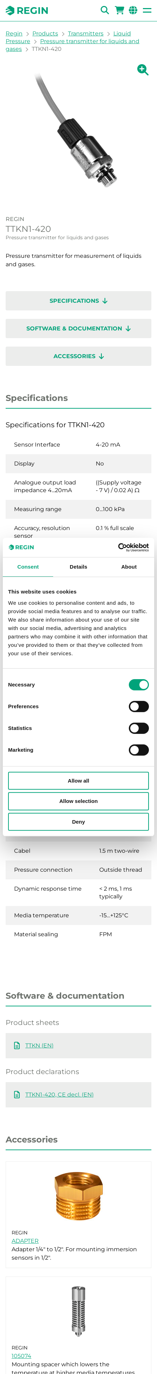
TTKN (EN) (39, 1045)
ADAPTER (25, 1241)
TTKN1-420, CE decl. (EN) (59, 1094)
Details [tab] (78, 567)
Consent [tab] (28, 567)
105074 (21, 1356)
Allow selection (78, 801)
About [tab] (129, 567)
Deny (78, 822)
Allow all (78, 781)
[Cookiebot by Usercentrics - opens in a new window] (118, 547)
